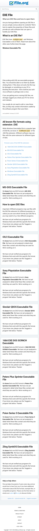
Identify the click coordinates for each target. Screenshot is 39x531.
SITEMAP (19, 517)
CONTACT (19, 523)
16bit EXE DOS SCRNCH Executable (19, 147)
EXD (18, 526)
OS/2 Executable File (14, 154)
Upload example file (20, 498)
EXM (21, 526)
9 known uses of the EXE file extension (16, 143)
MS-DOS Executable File (15, 150)
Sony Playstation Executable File (18, 168)
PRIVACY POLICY (20, 513)
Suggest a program (31, 498)
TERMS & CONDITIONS (19, 510)
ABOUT (19, 520)
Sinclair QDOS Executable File (17, 164)
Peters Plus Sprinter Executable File (19, 157)
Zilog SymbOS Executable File (17, 175)
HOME (19, 507)
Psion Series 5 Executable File (17, 161)
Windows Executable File (15, 171)
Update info (11, 498)
